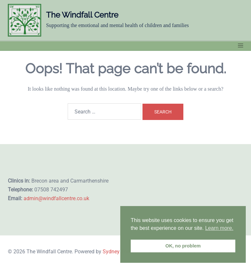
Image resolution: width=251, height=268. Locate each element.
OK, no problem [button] (183, 245)
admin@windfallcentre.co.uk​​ (56, 198)
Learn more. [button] (219, 228)
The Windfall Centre (82, 15)
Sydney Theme (120, 251)
